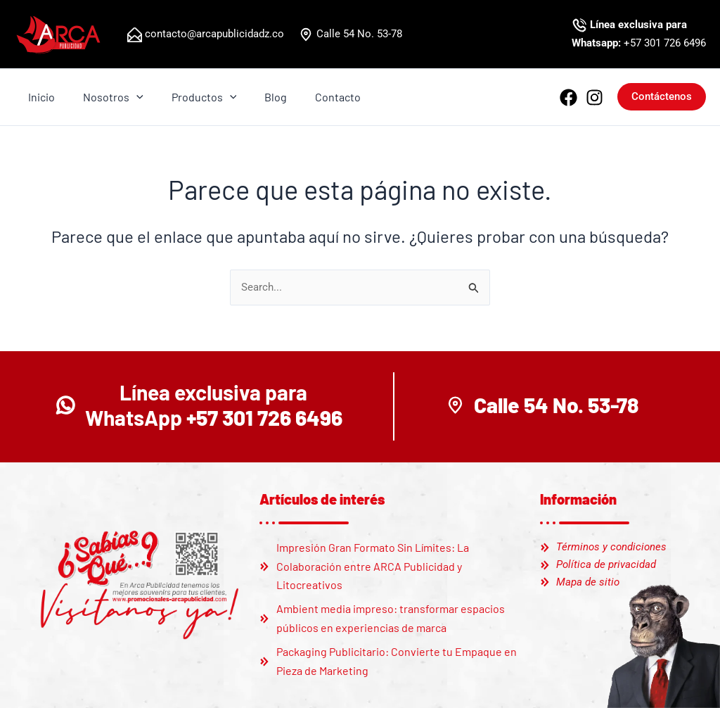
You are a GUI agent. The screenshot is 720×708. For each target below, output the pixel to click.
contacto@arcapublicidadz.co (213, 33)
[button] (661, 96)
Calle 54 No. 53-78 (358, 33)
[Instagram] (594, 97)
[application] (128, 97)
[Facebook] (568, 97)
